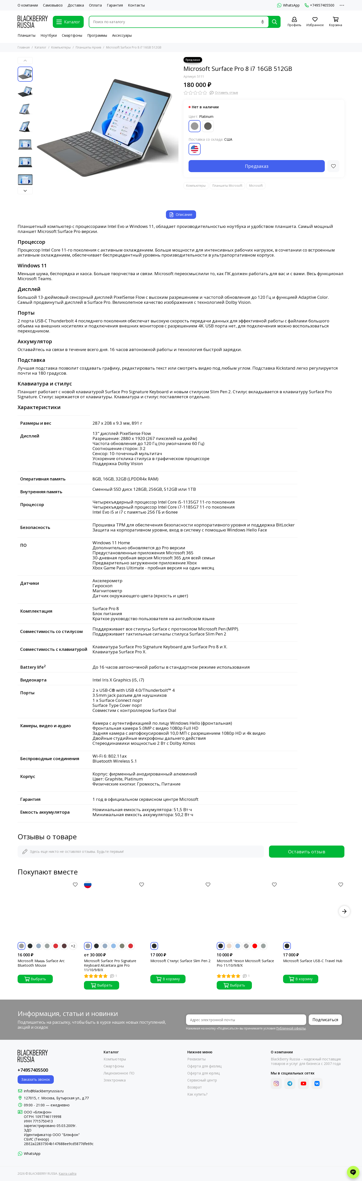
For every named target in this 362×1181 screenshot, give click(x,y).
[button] (25, 60)
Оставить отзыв (306, 852)
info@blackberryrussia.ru (44, 1091)
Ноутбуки (48, 35)
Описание (181, 214)
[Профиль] (294, 22)
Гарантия (115, 5)
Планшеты (26, 35)
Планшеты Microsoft (227, 185)
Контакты (136, 5)
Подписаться (325, 1019)
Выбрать (35, 978)
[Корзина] (335, 22)
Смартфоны (72, 35)
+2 (73, 946)
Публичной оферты (291, 1028)
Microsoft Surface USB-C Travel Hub (312, 961)
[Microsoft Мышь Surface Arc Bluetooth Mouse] (48, 911)
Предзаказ (256, 166)
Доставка (76, 5)
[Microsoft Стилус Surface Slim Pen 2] (181, 911)
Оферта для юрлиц (203, 1073)
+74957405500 (319, 5)
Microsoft (256, 185)
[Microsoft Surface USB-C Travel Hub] (313, 911)
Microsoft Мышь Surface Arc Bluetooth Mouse (41, 963)
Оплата (95, 5)
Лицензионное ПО (119, 1073)
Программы (97, 35)
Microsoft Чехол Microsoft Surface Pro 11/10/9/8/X (245, 963)
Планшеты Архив (88, 47)
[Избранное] (315, 22)
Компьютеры (61, 47)
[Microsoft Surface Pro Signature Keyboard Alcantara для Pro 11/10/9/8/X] (114, 911)
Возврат (194, 1087)
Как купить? (197, 1094)
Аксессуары (122, 35)
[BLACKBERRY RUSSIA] (33, 22)
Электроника (115, 1080)
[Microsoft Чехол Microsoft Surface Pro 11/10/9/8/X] (247, 911)
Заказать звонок (35, 1079)
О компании (28, 5)
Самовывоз (53, 5)
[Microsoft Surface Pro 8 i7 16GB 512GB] (106, 128)
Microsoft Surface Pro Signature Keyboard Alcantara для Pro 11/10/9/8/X (110, 965)
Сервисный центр (202, 1080)
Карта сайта (67, 1173)
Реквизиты (196, 1059)
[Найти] (274, 22)
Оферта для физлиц (204, 1066)
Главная (24, 47)
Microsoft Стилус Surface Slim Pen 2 (180, 961)
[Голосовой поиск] (262, 22)
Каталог (40, 47)
